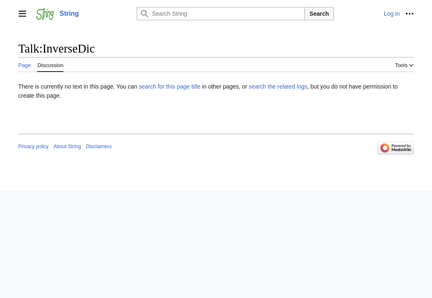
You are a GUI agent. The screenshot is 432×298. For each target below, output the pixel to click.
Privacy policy (33, 146)
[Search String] (221, 13)
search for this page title (169, 86)
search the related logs (278, 86)
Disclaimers (98, 146)
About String (67, 146)
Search (319, 13)
